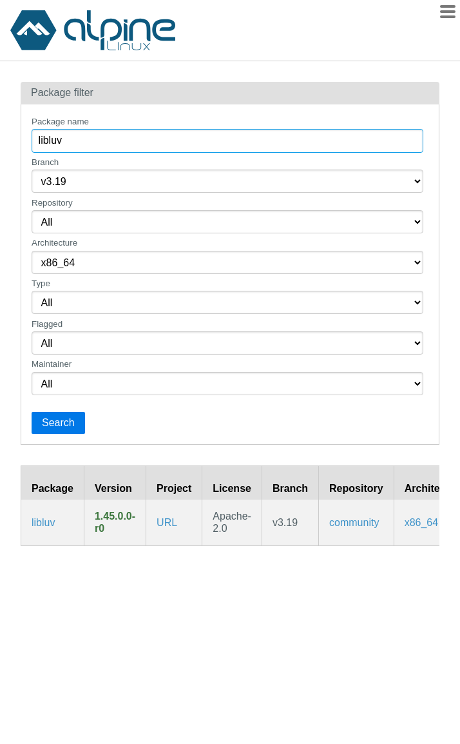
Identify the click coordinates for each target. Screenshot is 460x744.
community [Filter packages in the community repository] (354, 522)
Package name (60, 121)
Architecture (54, 243)
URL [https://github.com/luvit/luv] (167, 522)
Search (58, 422)
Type (41, 283)
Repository (52, 203)
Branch (45, 162)
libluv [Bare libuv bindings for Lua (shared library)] (43, 522)
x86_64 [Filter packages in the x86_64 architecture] (422, 522)
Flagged (47, 324)
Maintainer (52, 364)
